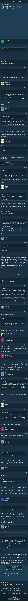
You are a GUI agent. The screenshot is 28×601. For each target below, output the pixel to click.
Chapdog (4, 8)
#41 (26, 45)
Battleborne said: (5, 90)
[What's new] (23, 1)
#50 (26, 285)
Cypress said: (5, 170)
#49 (26, 242)
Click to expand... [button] (14, 300)
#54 (26, 378)
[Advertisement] (14, 24)
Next (19, 566)
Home (2, 585)
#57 (26, 446)
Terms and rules (10, 584)
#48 (26, 217)
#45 (26, 145)
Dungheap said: (5, 69)
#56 (26, 433)
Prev (9, 566)
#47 (26, 191)
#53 (26, 360)
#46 (26, 167)
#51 (26, 312)
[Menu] (2, 1)
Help (23, 584)
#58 (26, 472)
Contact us (3, 584)
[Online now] (3, 64)
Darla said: (4, 538)
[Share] (24, 46)
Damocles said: (5, 48)
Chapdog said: (5, 381)
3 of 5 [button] (14, 566)
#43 (26, 88)
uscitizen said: (5, 220)
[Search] (26, 1)
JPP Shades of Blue (6, 582)
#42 (26, 67)
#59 (26, 504)
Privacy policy (17, 584)
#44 (26, 113)
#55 (26, 409)
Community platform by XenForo (12, 588)
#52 (26, 344)
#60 (26, 531)
